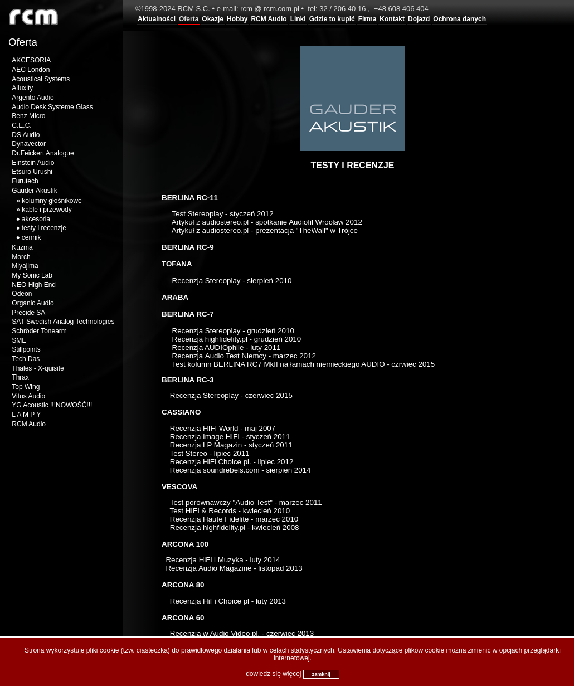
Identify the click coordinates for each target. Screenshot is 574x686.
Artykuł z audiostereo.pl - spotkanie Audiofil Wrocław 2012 (267, 222)
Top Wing (26, 387)
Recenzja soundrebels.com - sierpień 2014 (240, 470)
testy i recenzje (44, 228)
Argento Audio (32, 97)
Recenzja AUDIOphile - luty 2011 (225, 347)
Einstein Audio (33, 163)
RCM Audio (268, 19)
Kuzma (22, 247)
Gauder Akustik (34, 190)
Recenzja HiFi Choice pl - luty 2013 (228, 601)
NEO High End (34, 285)
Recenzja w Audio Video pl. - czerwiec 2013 (242, 633)
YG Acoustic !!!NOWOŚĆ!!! (52, 405)
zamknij (321, 674)
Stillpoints (26, 349)
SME (19, 340)
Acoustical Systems (41, 79)
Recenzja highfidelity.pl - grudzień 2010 (236, 339)
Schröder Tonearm (39, 331)
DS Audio (26, 135)
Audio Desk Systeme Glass (52, 107)
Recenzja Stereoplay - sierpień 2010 (231, 280)
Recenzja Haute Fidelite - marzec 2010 (234, 519)
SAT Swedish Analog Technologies (63, 321)
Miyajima (25, 266)
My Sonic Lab (32, 275)
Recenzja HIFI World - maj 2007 (221, 428)
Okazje (212, 19)
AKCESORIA (31, 60)
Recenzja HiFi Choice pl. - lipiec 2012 (232, 462)
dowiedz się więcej (273, 674)
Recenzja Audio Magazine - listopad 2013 (234, 568)
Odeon (22, 294)
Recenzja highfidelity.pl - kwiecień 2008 (234, 527)
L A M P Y (26, 415)
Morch (21, 257)
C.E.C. (21, 125)
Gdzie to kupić (332, 19)
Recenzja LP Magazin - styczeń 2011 (230, 445)
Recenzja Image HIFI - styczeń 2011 (230, 436)
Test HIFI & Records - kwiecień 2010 (229, 511)
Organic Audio (32, 303)
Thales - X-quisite (38, 368)
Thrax (20, 377)
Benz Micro (28, 116)
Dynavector (29, 144)
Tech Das (26, 359)
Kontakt (392, 19)
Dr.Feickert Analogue (43, 153)
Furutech (25, 181)
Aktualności (157, 19)
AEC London (31, 70)
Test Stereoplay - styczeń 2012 (224, 214)
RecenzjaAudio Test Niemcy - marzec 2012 (243, 356)
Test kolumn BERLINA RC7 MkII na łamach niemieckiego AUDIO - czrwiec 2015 (303, 364)
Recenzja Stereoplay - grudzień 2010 (232, 331)
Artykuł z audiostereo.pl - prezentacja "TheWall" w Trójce (265, 230)
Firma (367, 19)
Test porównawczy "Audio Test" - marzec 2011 (246, 502)
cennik (31, 237)
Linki (298, 19)
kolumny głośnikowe (51, 201)
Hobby (237, 19)
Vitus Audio (28, 396)
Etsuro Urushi (32, 172)
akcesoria (36, 219)
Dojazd (419, 19)
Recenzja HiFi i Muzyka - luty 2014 (221, 560)
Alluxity (22, 88)
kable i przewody (46, 209)
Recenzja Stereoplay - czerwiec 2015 (231, 395)
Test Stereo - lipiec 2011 (210, 453)
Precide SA (28, 313)
